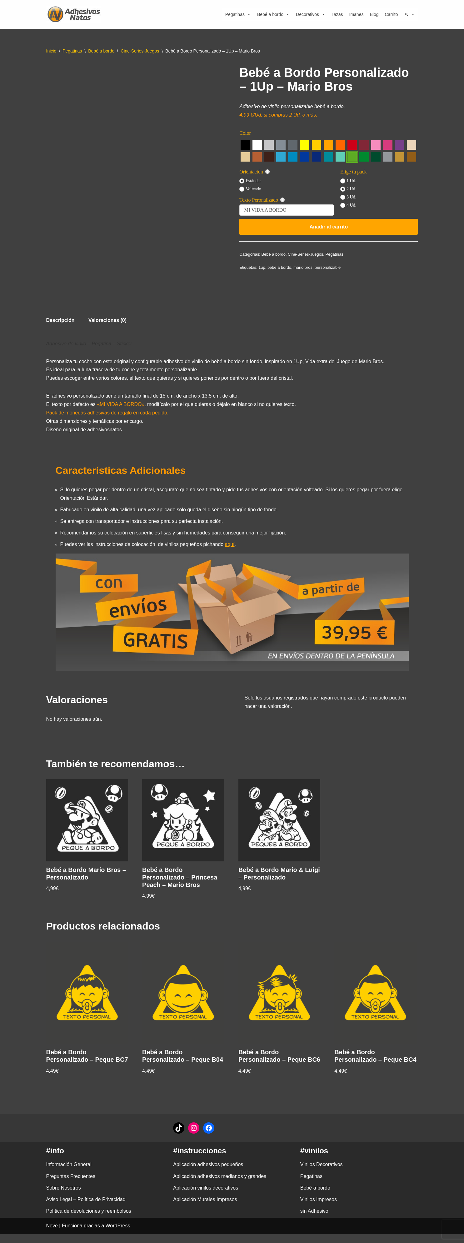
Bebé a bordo (273, 14)
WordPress (118, 1235)
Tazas (337, 14)
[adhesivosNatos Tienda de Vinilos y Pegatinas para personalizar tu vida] (75, 14)
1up (262, 267)
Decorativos (310, 14)
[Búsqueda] (409, 14)
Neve (52, 1235)
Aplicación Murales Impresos (205, 1208)
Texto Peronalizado (261, 200)
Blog (374, 14)
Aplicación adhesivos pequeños (208, 1173)
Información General (69, 1173)
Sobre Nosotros (63, 1197)
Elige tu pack (353, 171)
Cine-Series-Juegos (140, 50)
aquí (231, 546)
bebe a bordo (279, 267)
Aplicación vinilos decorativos (205, 1197)
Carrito (391, 14)
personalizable (328, 267)
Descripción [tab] (60, 320)
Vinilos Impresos (318, 1208)
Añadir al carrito (329, 226)
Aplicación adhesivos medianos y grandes (219, 1185)
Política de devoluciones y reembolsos (88, 1220)
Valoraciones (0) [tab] (108, 320)
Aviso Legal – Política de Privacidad (86, 1208)
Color (245, 133)
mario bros (303, 267)
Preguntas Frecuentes (70, 1185)
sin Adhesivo (314, 1220)
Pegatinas (238, 14)
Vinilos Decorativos (321, 1173)
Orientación (254, 171)
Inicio (51, 50)
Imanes (356, 14)
